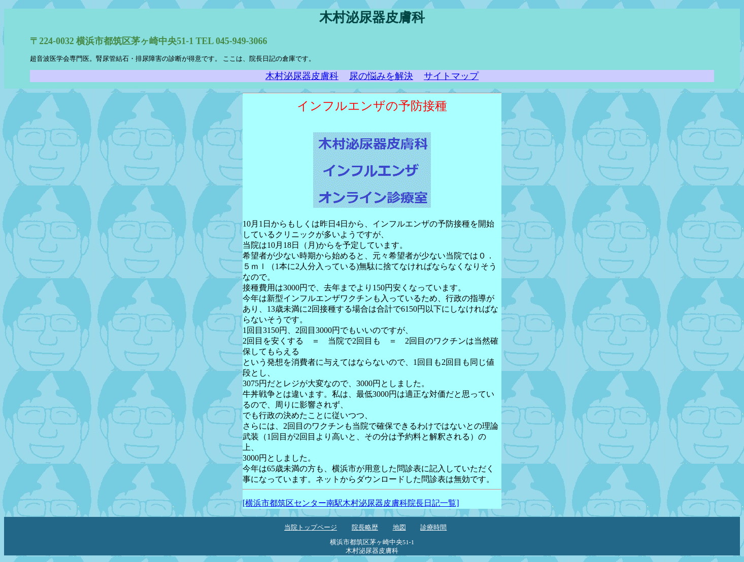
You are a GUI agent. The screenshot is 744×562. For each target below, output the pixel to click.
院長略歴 (365, 527)
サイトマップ (451, 76)
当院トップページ (310, 527)
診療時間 (433, 527)
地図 (399, 527)
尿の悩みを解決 (381, 76)
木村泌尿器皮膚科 (302, 76)
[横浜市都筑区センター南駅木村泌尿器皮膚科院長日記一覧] (351, 503)
